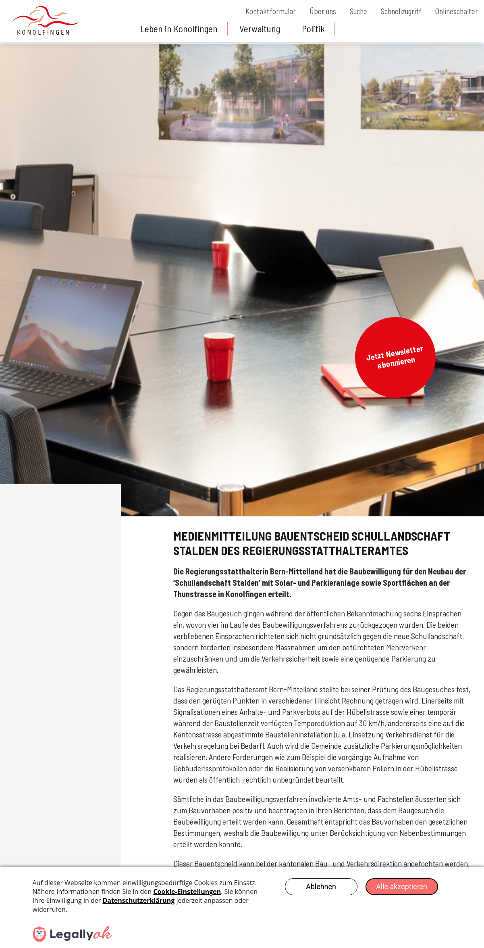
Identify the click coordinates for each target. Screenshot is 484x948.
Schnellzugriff (397, 11)
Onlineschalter (455, 11)
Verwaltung (262, 28)
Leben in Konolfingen (179, 28)
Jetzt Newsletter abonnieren (394, 356)
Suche (351, 11)
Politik (316, 28)
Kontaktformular (259, 11)
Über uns (313, 11)
